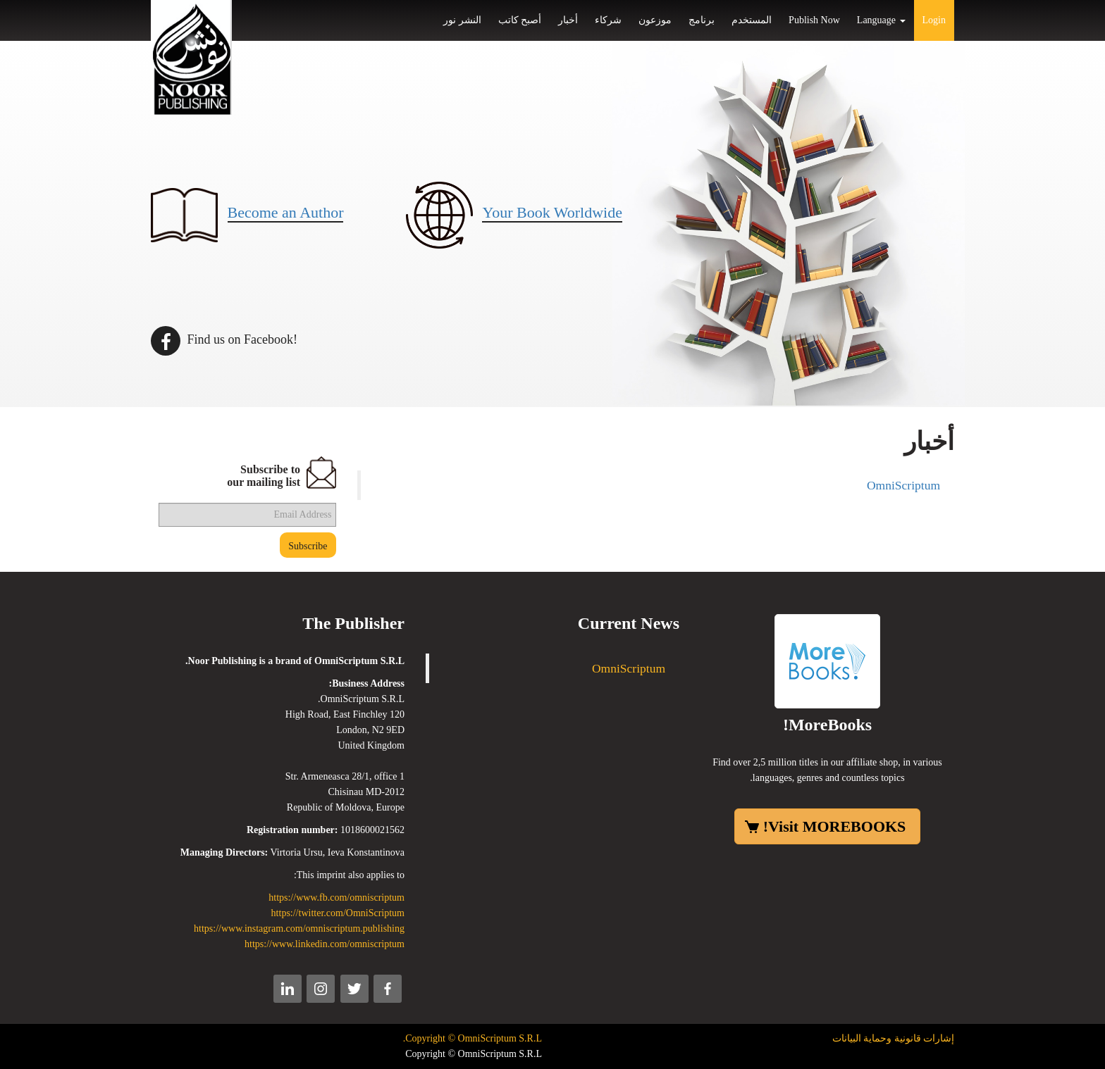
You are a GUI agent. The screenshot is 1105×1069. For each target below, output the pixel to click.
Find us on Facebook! (224, 339)
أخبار (568, 20)
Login (934, 20)
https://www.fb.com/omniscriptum (336, 897)
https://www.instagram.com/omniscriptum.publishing (299, 928)
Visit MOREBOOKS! (834, 826)
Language (881, 20)
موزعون (655, 20)
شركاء (608, 20)
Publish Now (814, 20)
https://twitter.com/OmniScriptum (338, 913)
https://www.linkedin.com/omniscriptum (325, 944)
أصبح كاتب (520, 20)
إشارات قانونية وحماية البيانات (893, 1038)
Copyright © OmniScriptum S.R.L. (472, 1038)
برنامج (702, 20)
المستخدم (751, 20)
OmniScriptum (903, 485)
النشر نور (462, 20)
